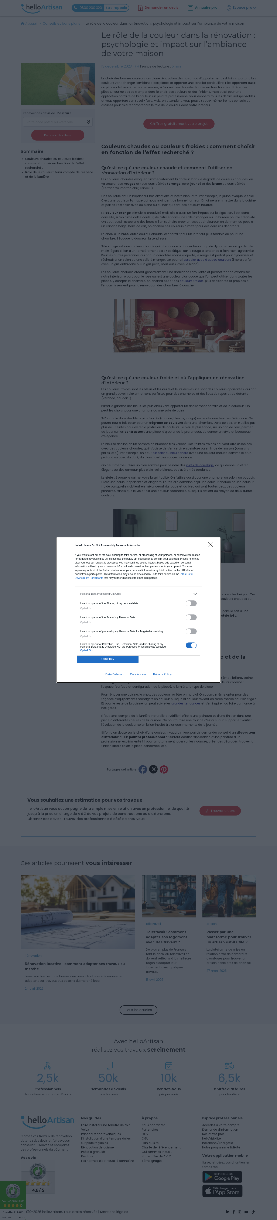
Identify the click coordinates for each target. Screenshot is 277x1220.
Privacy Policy (162, 674)
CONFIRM (108, 659)
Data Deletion (114, 674)
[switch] (191, 603)
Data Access (138, 674)
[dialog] (138, 610)
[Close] (212, 546)
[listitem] (138, 594)
